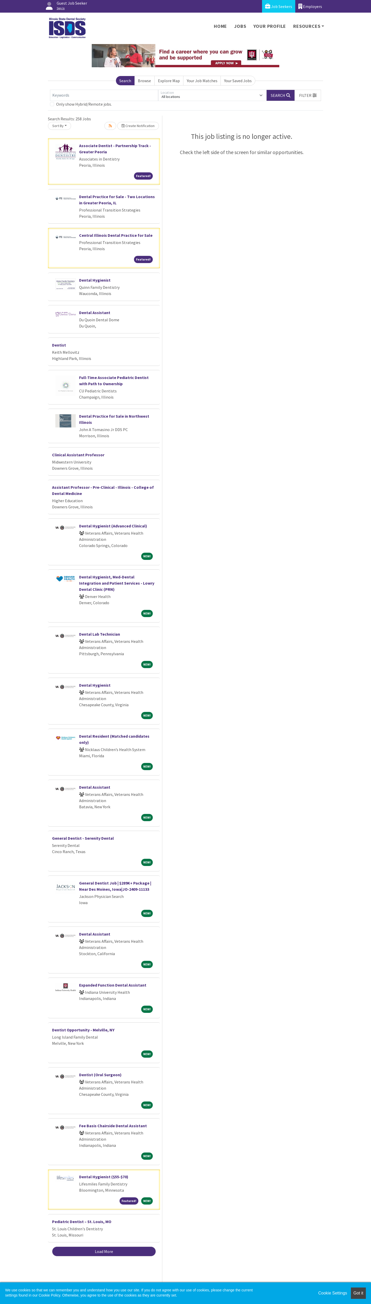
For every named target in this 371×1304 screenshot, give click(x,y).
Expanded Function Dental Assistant (112, 985)
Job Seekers (278, 6)
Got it (358, 1293)
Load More (104, 1251)
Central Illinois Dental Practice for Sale (116, 235)
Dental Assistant (94, 312)
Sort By (58, 125)
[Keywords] (104, 95)
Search (125, 80)
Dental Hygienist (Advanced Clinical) (113, 525)
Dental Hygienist (95, 280)
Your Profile (270, 26)
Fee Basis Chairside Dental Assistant (113, 1125)
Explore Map (169, 80)
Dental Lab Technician (99, 634)
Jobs (240, 26)
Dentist (59, 345)
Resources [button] (306, 26)
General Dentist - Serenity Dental (83, 838)
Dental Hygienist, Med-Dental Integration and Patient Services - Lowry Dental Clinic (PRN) (116, 583)
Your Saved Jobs (238, 80)
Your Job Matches (202, 80)
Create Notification (138, 125)
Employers (310, 6)
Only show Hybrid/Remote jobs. (84, 104)
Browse (144, 80)
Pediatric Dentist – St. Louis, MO (81, 1221)
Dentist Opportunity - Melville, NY (83, 1029)
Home (220, 26)
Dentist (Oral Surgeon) (100, 1074)
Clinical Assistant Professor (78, 454)
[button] (308, 95)
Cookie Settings (332, 1293)
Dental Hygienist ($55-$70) (103, 1176)
